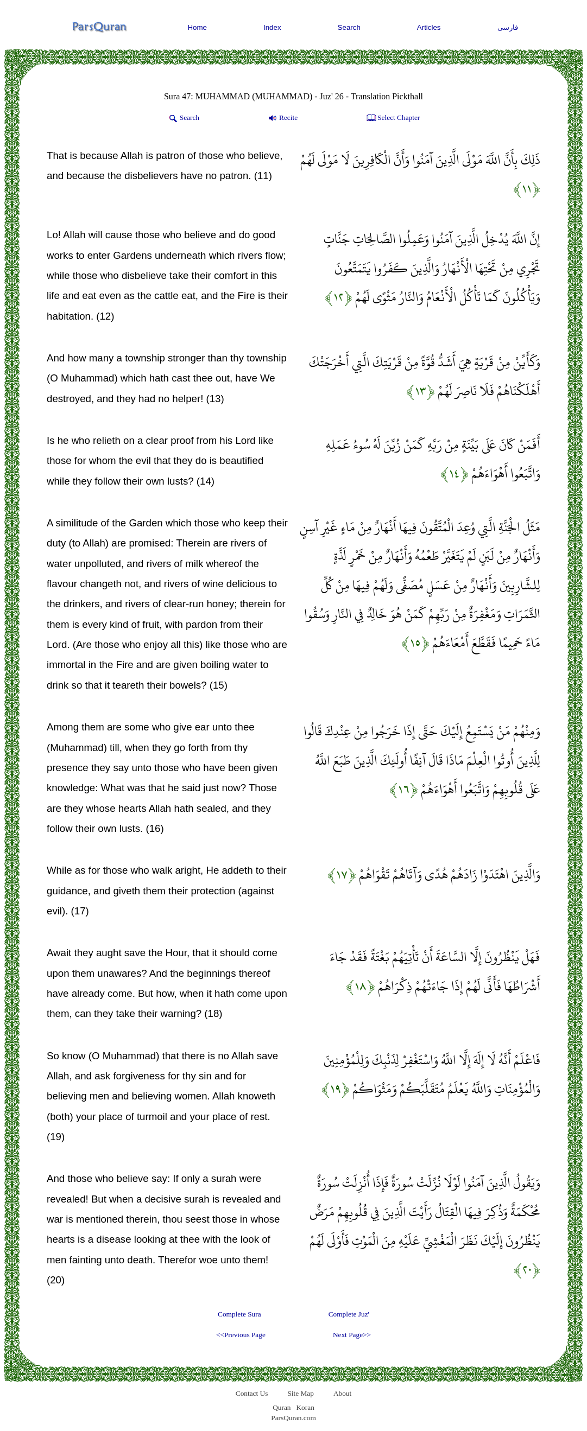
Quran (282, 1407)
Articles (429, 27)
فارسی (507, 27)
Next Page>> (352, 1335)
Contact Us (252, 1393)
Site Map (300, 1393)
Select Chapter (392, 118)
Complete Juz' (349, 1314)
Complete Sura (239, 1314)
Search (349, 27)
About (342, 1393)
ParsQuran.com (293, 1418)
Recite (282, 118)
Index (272, 27)
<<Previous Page (241, 1335)
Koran (305, 1407)
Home (197, 27)
